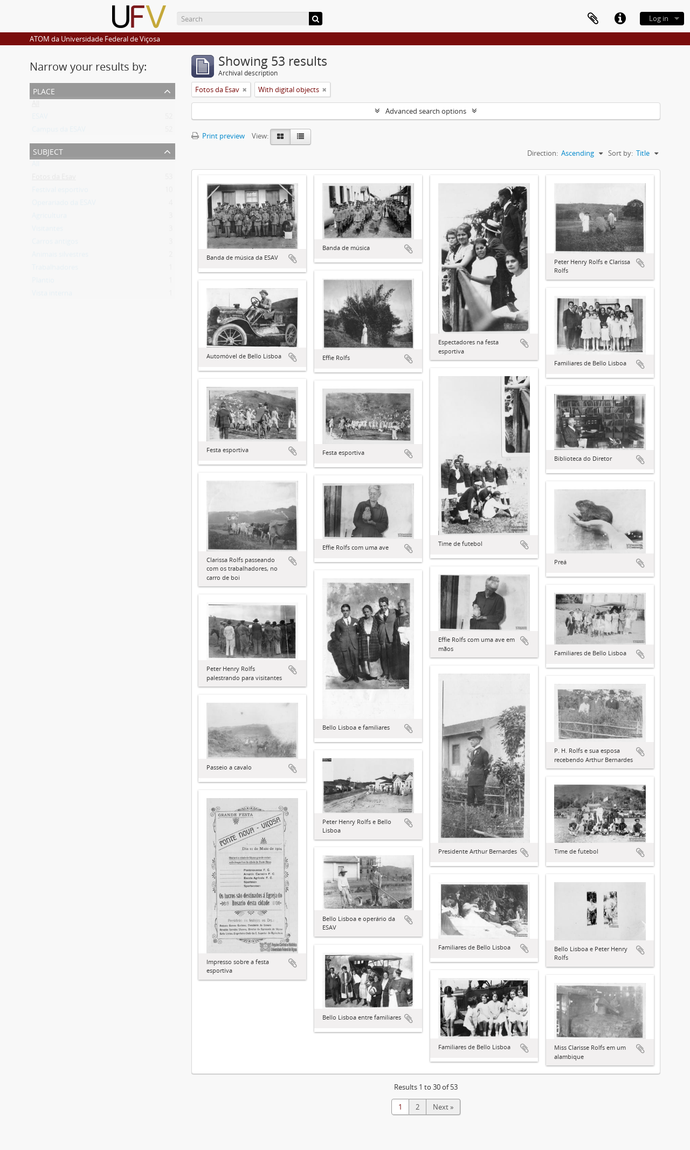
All (35, 105)
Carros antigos (55, 243)
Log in (658, 18)
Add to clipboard (292, 258)
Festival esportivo (60, 192)
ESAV (40, 118)
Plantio (43, 282)
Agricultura (49, 218)
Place (44, 90)
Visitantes (47, 230)
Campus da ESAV (59, 131)
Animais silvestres (60, 256)
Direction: (542, 153)
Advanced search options (425, 111)
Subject (48, 150)
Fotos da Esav (54, 179)
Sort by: (620, 153)
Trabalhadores (55, 269)
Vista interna (52, 295)
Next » (443, 1107)
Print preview (218, 136)
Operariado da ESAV (64, 205)
